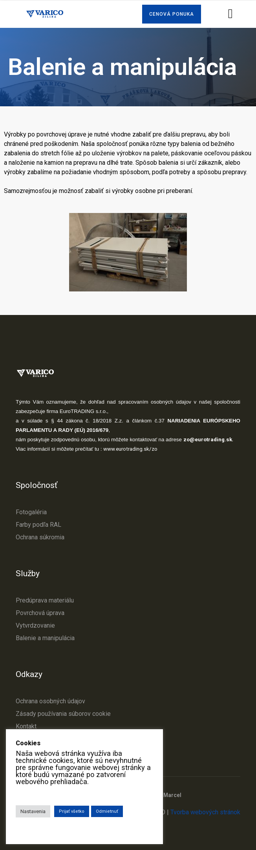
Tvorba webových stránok (205, 812)
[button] (171, 14)
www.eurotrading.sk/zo (130, 449)
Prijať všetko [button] (71, 811)
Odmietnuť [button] (107, 811)
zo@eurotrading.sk (207, 439)
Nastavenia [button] (33, 811)
